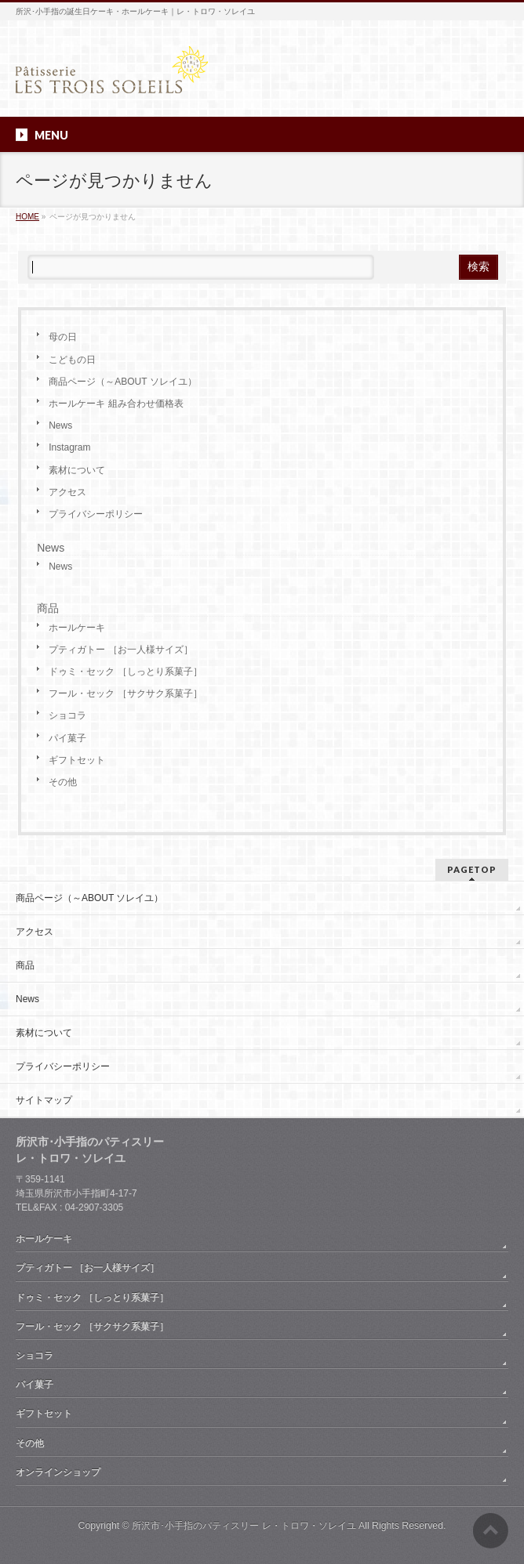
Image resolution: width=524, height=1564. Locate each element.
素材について (77, 470)
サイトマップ (44, 1100)
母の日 (63, 336)
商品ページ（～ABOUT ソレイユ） (122, 381)
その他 (63, 782)
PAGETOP (472, 869)
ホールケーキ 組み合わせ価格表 (116, 403)
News (60, 425)
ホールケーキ (77, 627)
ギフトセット (77, 760)
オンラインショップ (58, 1472)
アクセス (67, 492)
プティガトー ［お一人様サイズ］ (120, 649)
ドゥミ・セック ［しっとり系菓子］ (125, 671)
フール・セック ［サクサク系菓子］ (125, 693)
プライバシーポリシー (96, 514)
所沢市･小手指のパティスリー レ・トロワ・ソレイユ (243, 1525)
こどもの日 (72, 359)
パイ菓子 (67, 738)
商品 (48, 608)
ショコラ (67, 715)
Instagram (69, 447)
